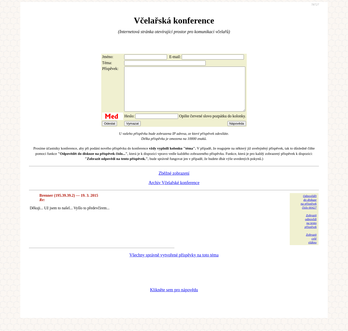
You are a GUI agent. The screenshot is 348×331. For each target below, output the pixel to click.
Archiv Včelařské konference (174, 191)
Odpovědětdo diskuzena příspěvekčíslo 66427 (309, 210)
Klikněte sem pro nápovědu (174, 298)
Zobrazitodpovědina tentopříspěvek (310, 229)
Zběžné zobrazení (174, 182)
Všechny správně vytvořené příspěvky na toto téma (174, 263)
